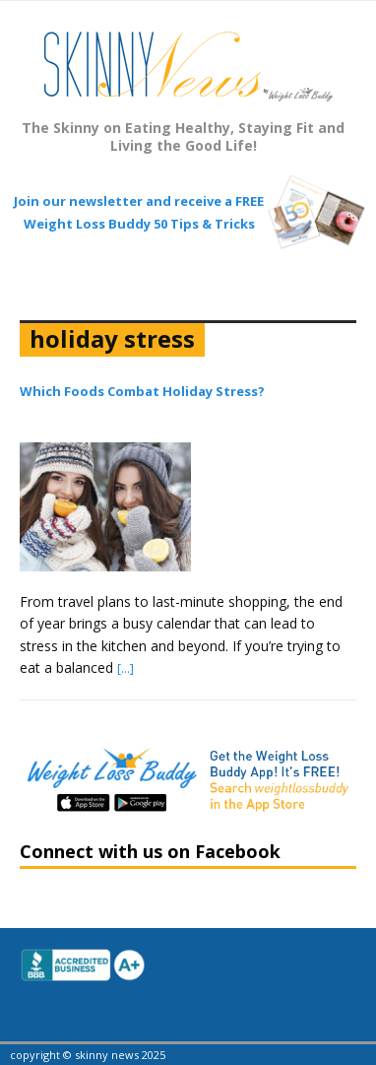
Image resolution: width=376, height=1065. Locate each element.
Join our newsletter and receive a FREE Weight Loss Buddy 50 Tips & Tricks (139, 212)
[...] (125, 668)
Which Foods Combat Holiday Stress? (142, 391)
